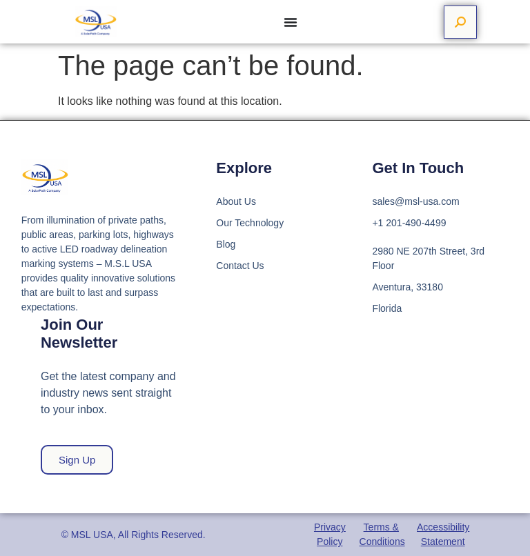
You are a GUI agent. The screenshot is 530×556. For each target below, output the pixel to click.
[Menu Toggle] (290, 22)
